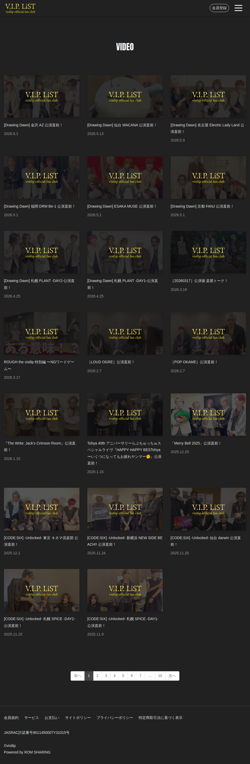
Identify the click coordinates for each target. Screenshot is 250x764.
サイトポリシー (78, 718)
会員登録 (219, 8)
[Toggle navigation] (238, 8)
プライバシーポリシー (114, 718)
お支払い (52, 718)
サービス (31, 718)
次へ (172, 676)
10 (160, 676)
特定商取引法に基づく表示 (161, 718)
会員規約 (11, 718)
